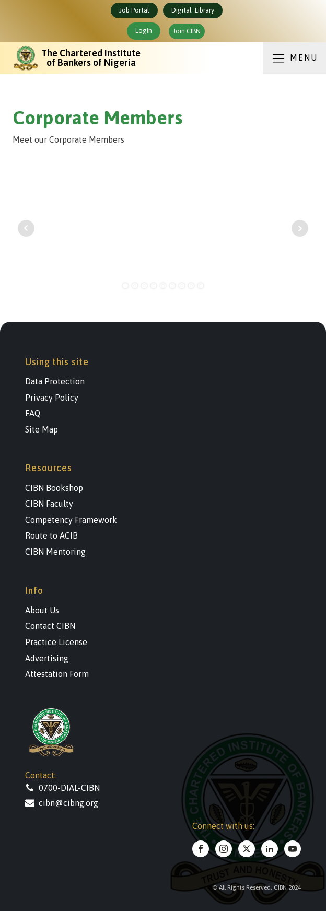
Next (300, 228)
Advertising (46, 658)
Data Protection (55, 381)
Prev (26, 228)
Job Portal (134, 10)
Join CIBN (187, 31)
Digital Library (192, 10)
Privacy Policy (51, 397)
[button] (77, 787)
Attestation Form (57, 674)
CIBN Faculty (49, 503)
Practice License (56, 642)
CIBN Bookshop (54, 488)
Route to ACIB (51, 535)
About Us (42, 610)
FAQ (32, 413)
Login (143, 30)
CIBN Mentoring (55, 551)
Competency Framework (71, 519)
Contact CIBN (50, 625)
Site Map (41, 429)
